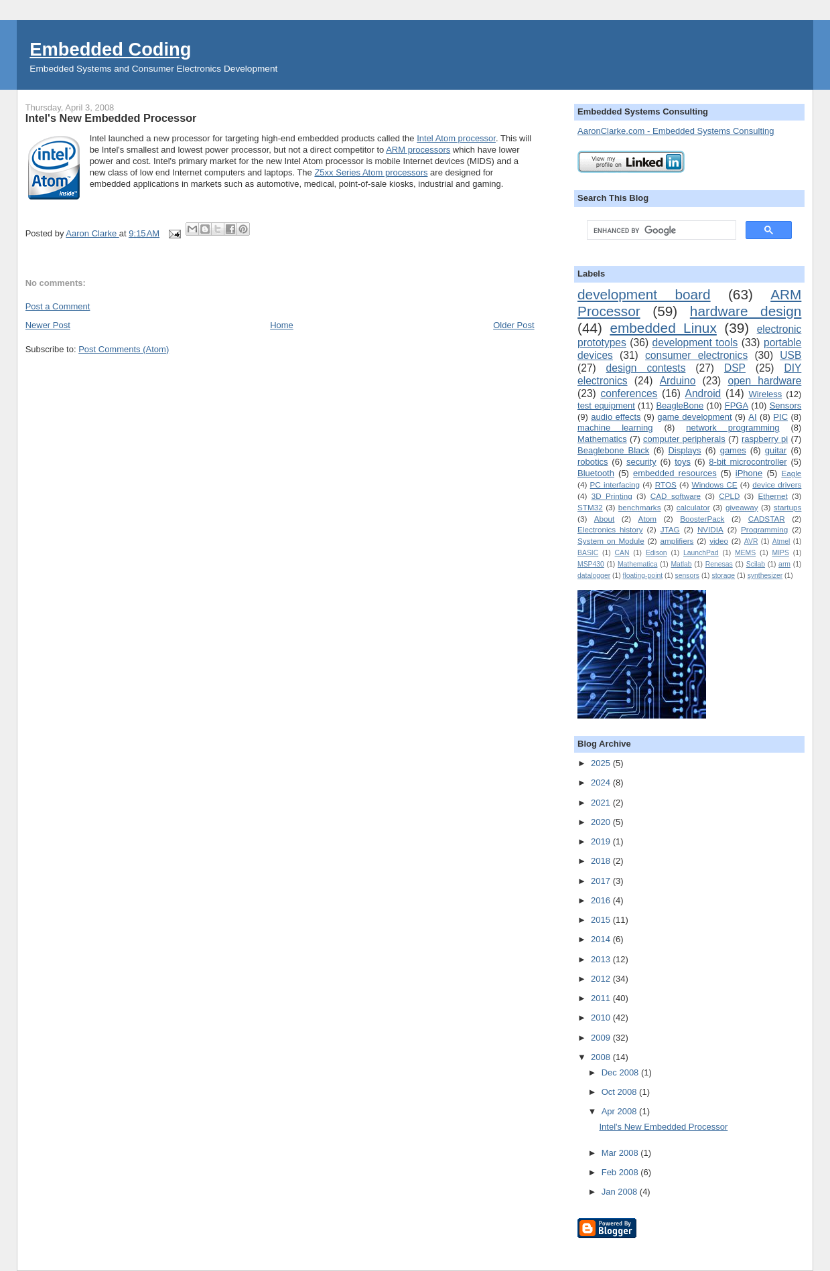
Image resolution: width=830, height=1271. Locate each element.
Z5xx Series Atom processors (370, 172)
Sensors (786, 405)
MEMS (745, 552)
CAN (622, 552)
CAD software (675, 496)
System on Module (610, 540)
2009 (602, 1038)
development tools (695, 342)
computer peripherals (684, 439)
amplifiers (676, 540)
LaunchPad (701, 552)
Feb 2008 (621, 1172)
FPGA (736, 405)
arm (784, 564)
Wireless (765, 394)
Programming (764, 529)
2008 (602, 1057)
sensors (687, 575)
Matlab (681, 564)
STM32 (590, 507)
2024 (602, 782)
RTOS (666, 484)
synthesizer (765, 575)
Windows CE (715, 484)
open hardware (764, 380)
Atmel (781, 541)
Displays (684, 450)
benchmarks (639, 507)
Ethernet (772, 496)
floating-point (643, 575)
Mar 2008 (621, 1153)
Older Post (513, 325)
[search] (660, 230)
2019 (602, 841)
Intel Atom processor (456, 138)
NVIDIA (710, 529)
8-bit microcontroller (747, 462)
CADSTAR (766, 518)
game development (694, 417)
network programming (732, 428)
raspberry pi (765, 439)
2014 (602, 939)
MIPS (780, 552)
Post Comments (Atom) (123, 349)
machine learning (614, 428)
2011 (602, 998)
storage (723, 575)
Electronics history (610, 529)
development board (644, 294)
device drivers (776, 484)
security (641, 462)
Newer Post (47, 325)
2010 (602, 1018)
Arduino (678, 380)
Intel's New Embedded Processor (664, 1127)
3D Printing (612, 496)
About (604, 518)
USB (790, 355)
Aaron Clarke (92, 233)
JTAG (670, 529)
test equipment (606, 405)
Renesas (719, 564)
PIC (780, 417)
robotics (592, 462)
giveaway (741, 507)
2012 (602, 979)
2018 (602, 861)
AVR (751, 541)
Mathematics (602, 439)
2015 (602, 920)
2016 (602, 900)
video (718, 540)
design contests (646, 368)
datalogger (593, 575)
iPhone (749, 473)
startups (788, 507)
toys (683, 462)
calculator (693, 507)
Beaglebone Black (613, 450)
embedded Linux (663, 327)
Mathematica (637, 564)
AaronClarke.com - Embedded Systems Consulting (675, 131)
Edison (656, 552)
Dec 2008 (621, 1072)
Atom (647, 518)
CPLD (729, 496)
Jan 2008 (621, 1192)
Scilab (755, 564)
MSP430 (590, 564)
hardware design (746, 311)
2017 (602, 881)
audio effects (615, 417)
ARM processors (418, 150)
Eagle (791, 473)
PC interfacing (615, 484)
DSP (735, 368)
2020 (602, 822)
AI (752, 417)
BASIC (587, 552)
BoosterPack (702, 518)
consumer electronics (696, 355)
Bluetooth (595, 473)
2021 (602, 803)
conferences (628, 393)
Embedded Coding (110, 49)
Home (281, 325)
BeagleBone (679, 405)
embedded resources (675, 473)
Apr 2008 (620, 1111)
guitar (776, 450)
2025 (602, 763)
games (733, 450)
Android (703, 393)
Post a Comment (57, 306)
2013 (602, 959)
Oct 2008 (620, 1092)
